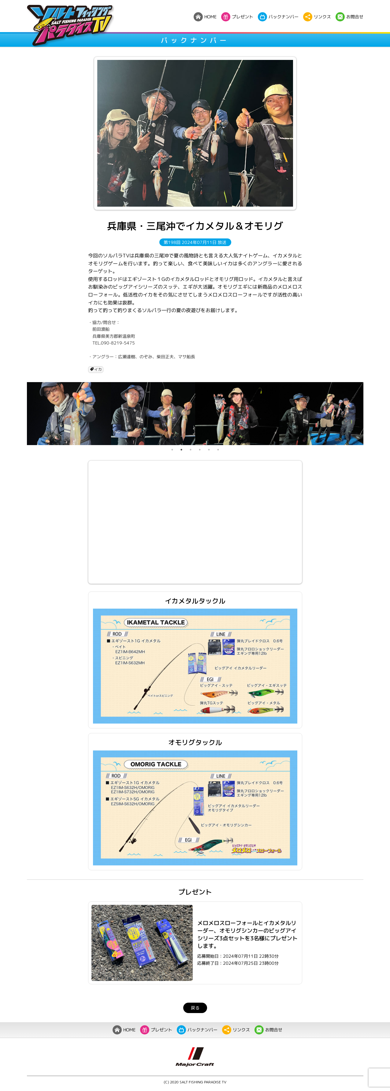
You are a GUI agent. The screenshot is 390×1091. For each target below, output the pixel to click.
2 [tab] (181, 450)
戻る (195, 1008)
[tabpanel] (69, 413)
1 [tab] (172, 450)
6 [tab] (218, 450)
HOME (123, 1029)
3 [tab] (191, 450)
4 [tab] (200, 450)
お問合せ (268, 1029)
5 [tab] (209, 450)
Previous (22, 414)
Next (368, 414)
